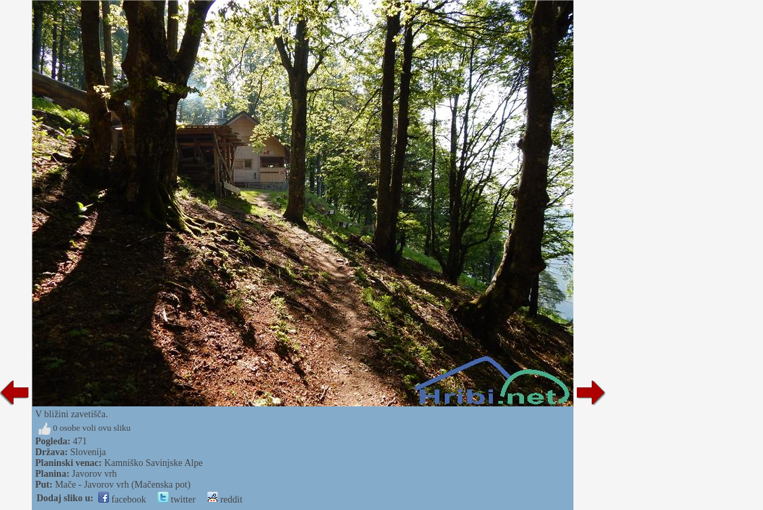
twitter (177, 499)
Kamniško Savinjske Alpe (153, 463)
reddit (224, 499)
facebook (122, 499)
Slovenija (88, 452)
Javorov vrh (94, 474)
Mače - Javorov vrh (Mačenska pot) (122, 485)
